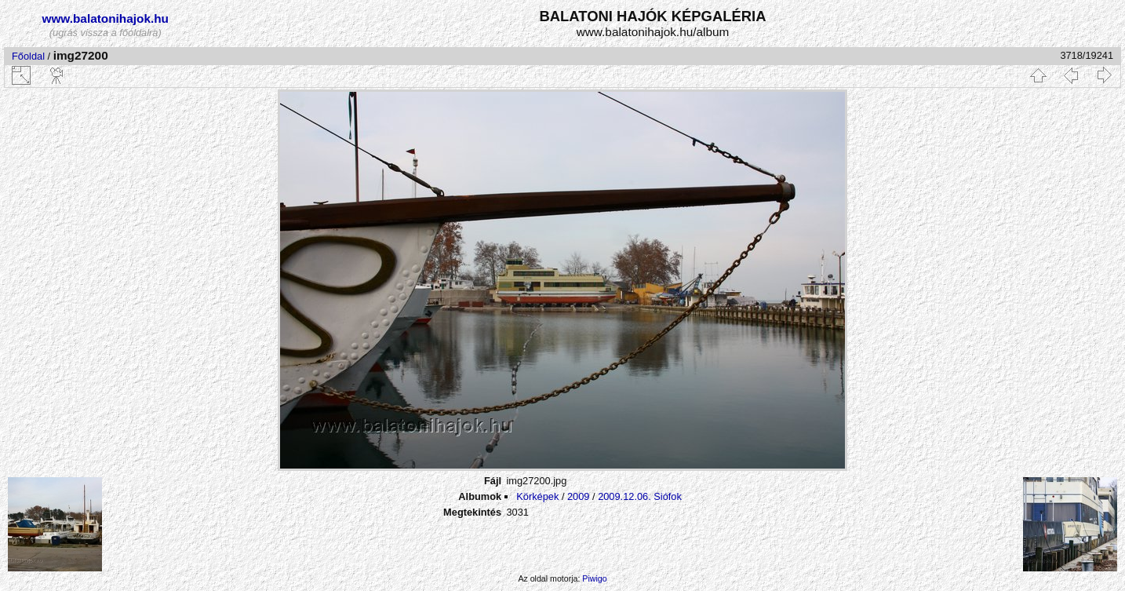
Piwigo (594, 578)
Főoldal (28, 56)
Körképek (537, 496)
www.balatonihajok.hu (105, 18)
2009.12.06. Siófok (640, 496)
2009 (578, 496)
